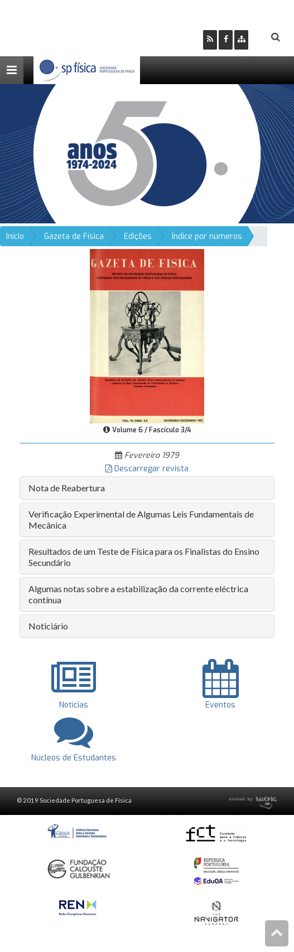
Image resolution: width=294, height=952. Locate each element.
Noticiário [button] (48, 626)
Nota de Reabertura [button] (66, 487)
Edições (138, 236)
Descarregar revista (147, 468)
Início (15, 236)
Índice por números (207, 236)
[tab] (147, 488)
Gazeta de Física (74, 236)
